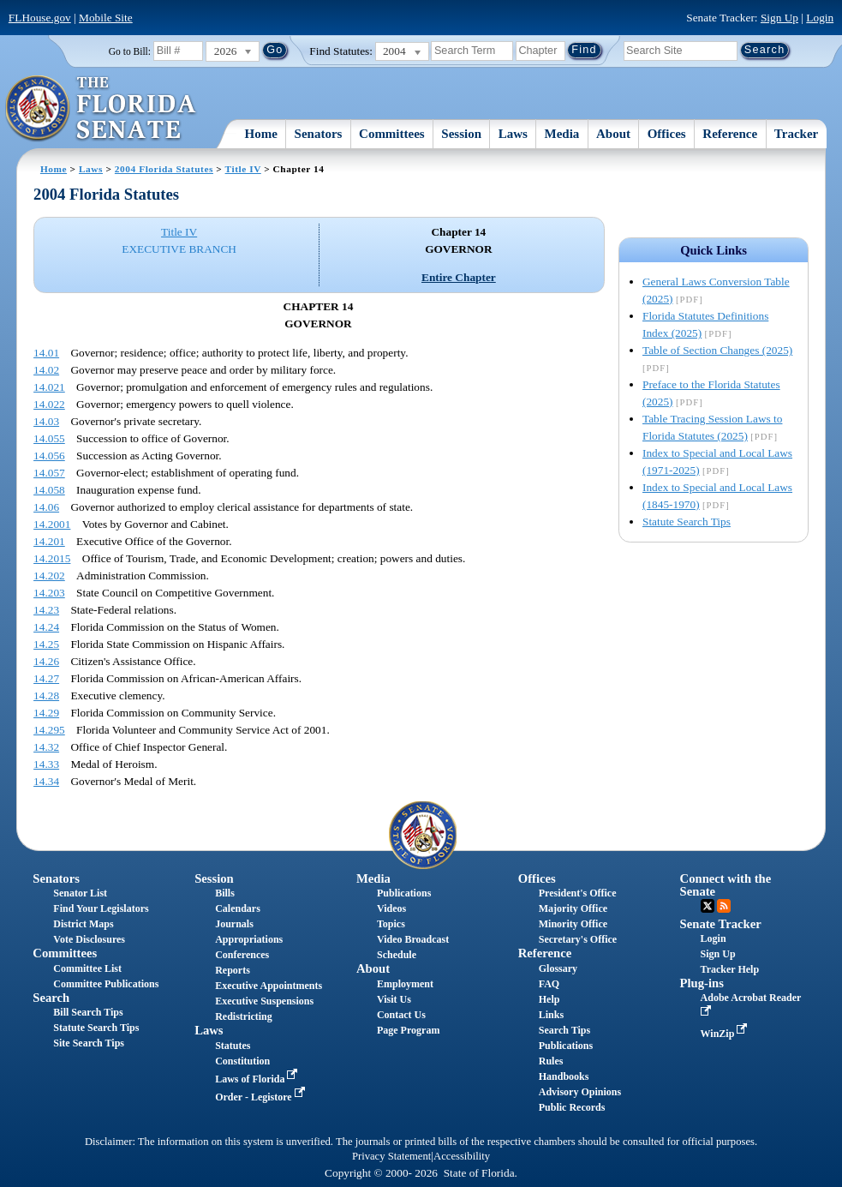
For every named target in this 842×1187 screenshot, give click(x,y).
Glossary (558, 968)
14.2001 (51, 524)
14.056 (49, 455)
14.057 (49, 472)
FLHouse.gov (40, 17)
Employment (405, 984)
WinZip (726, 1034)
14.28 (46, 695)
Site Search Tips (88, 1043)
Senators (319, 134)
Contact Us (401, 1015)
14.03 (46, 421)
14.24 (46, 626)
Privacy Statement (391, 1156)
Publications (404, 893)
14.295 (49, 729)
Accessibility (461, 1156)
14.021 (49, 387)
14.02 (46, 369)
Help (549, 999)
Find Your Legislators (100, 908)
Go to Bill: (130, 51)
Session (461, 134)
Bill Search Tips (87, 1012)
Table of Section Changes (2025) (717, 350)
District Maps (83, 924)
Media (562, 134)
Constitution (242, 1061)
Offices (667, 134)
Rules (551, 1061)
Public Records (572, 1107)
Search (51, 997)
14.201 (49, 541)
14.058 (49, 489)
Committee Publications (105, 984)
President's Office (578, 893)
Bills (225, 893)
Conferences (242, 955)
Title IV (243, 169)
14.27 (46, 678)
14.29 (46, 712)
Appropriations (249, 939)
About (613, 134)
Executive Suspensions (264, 1001)
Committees (392, 134)
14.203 (49, 592)
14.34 (46, 781)
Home (261, 134)
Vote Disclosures (89, 939)
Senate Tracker (720, 924)
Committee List (87, 968)
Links (551, 1015)
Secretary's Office (578, 939)
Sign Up (779, 17)
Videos (391, 908)
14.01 (46, 352)
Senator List (80, 893)
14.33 (46, 764)
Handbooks (564, 1076)
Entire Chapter (458, 277)
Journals (234, 924)
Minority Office (573, 924)
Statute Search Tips (686, 521)
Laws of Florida (258, 1079)
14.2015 (51, 558)
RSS (724, 906)
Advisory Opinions (580, 1092)
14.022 (49, 404)
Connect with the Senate (726, 885)
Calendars (237, 908)
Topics (391, 924)
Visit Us (394, 999)
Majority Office (573, 908)
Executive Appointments (268, 986)
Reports (232, 970)
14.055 (49, 438)
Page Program (408, 1030)
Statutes (232, 1046)
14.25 (46, 644)
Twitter (707, 906)
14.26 (46, 661)
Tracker (796, 134)
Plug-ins (702, 983)
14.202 (49, 575)
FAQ (549, 984)
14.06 (46, 507)
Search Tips (564, 1030)
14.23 (46, 609)
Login (819, 17)
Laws (513, 134)
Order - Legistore (261, 1097)
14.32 (46, 746)
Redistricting (243, 1016)
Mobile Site (106, 17)
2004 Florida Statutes (164, 169)
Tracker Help (730, 969)
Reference (729, 134)
